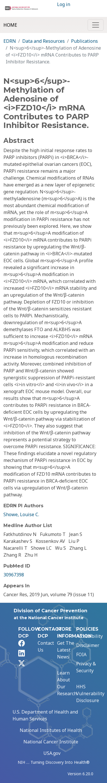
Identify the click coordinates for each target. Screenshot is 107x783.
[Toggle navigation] (96, 25)
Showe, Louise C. (21, 514)
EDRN (9, 41)
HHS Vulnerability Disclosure (90, 693)
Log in (63, 4)
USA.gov (51, 753)
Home (10, 25)
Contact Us (46, 646)
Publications (84, 41)
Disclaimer (87, 645)
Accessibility (89, 636)
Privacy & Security (86, 667)
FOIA (81, 654)
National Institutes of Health (51, 730)
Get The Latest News (65, 650)
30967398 (13, 575)
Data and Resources (43, 41)
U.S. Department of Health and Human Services (45, 715)
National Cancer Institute (50, 742)
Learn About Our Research (67, 683)
